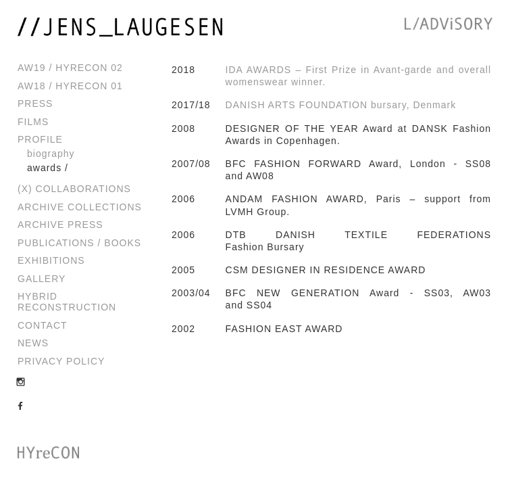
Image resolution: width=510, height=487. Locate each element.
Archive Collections (80, 207)
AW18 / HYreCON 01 (70, 85)
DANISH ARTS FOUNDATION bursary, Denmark (341, 104)
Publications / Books (79, 242)
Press (35, 103)
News (33, 343)
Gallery (42, 278)
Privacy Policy (61, 361)
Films (33, 121)
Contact (43, 325)
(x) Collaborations (74, 188)
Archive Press (60, 224)
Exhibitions (51, 260)
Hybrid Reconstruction (67, 301)
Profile (40, 139)
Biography (51, 153)
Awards (44, 167)
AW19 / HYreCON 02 (70, 67)
